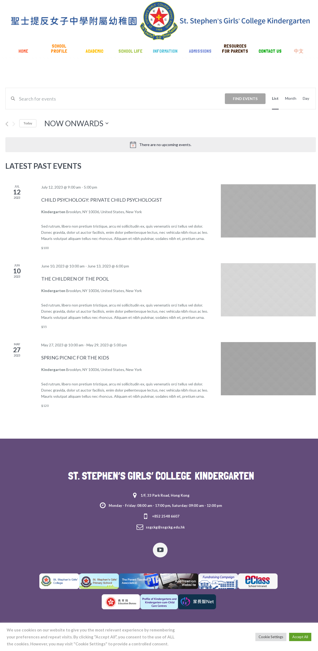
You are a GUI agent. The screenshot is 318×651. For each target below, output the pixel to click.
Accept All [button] (300, 637)
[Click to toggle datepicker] (76, 123)
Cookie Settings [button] (271, 637)
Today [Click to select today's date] (28, 123)
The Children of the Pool (75, 279)
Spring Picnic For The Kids (75, 358)
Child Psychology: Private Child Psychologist (101, 200)
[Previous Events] (6, 124)
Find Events (245, 98)
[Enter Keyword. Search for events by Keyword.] (122, 98)
